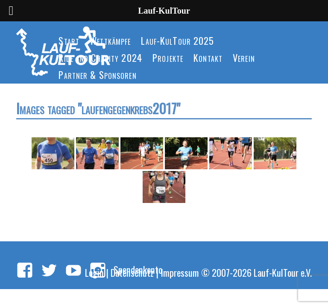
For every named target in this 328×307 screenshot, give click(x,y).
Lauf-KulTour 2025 (177, 40)
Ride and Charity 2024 (100, 57)
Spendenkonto (138, 269)
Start (69, 40)
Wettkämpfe (110, 40)
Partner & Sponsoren (97, 74)
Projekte (167, 57)
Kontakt (208, 57)
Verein (244, 57)
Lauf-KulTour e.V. (283, 272)
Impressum (180, 272)
